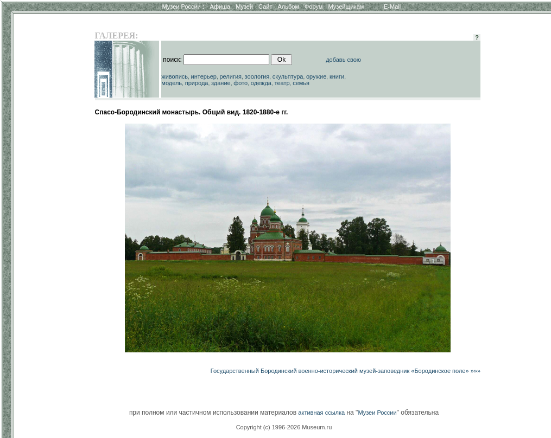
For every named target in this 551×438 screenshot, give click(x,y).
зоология (257, 76)
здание (221, 83)
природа (196, 83)
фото (240, 83)
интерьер (204, 76)
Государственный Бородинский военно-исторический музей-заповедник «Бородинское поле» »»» (345, 371)
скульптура (288, 76)
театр (282, 83)
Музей (244, 6)
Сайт (265, 6)
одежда (261, 83)
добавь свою (343, 59)
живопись (174, 76)
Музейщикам (346, 6)
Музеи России (183, 6)
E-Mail (392, 6)
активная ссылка (321, 412)
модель (171, 83)
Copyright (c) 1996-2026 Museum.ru (284, 427)
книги (337, 76)
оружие (316, 76)
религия (231, 76)
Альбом (288, 6)
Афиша (220, 6)
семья (301, 83)
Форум (313, 6)
